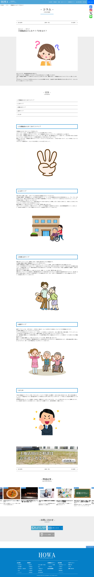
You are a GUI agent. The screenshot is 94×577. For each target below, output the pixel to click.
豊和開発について (62, 564)
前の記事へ (20, 22)
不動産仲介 (40, 568)
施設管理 (40, 570)
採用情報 (60, 562)
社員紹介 (60, 568)
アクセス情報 (47, 534)
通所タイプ (20, 110)
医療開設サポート (51, 562)
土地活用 (30, 564)
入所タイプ (20, 103)
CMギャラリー (71, 562)
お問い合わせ (90, 2)
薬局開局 (50, 566)
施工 (39, 566)
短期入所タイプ (22, 107)
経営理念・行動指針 (22, 568)
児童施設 (30, 570)
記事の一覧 (47, 22)
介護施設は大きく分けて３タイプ (26, 100)
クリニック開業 (52, 564)
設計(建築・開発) (42, 564)
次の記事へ (73, 22)
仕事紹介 (60, 566)
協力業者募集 (50, 568)
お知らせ (70, 564)
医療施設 (30, 566)
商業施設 (30, 572)
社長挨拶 (19, 564)
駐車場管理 (40, 572)
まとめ (19, 114)
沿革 (19, 570)
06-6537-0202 (40, 527)
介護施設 (30, 568)
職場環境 (60, 570)
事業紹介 (29, 562)
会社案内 (19, 562)
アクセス (19, 572)
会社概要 (19, 566)
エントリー (61, 572)
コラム (7, 5)
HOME (2, 5)
